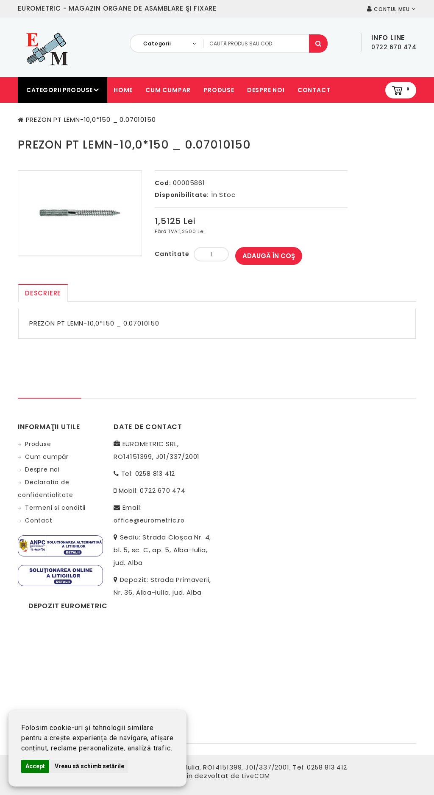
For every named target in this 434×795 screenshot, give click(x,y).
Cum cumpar (168, 90)
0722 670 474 (163, 490)
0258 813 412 (155, 473)
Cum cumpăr (47, 456)
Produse (218, 90)
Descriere (43, 293)
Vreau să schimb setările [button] (89, 766)
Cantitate (172, 254)
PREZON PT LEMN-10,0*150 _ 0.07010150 (91, 119)
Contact (314, 90)
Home (123, 90)
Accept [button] (35, 766)
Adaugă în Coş (268, 255)
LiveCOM (256, 776)
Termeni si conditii (55, 507)
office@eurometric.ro (149, 520)
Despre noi (266, 90)
